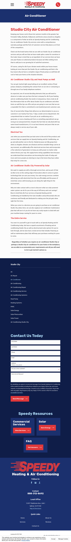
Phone (13, 352)
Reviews (48, 522)
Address (13, 363)
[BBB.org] (40, 483)
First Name (14, 341)
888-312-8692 (36, 493)
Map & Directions (35, 508)
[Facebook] (31, 483)
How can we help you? (17, 374)
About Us (48, 518)
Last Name (14, 347)
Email (12, 357)
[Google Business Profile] (35, 483)
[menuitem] (35, 272)
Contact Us (35, 526)
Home (23, 518)
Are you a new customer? (18, 368)
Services (22, 522)
